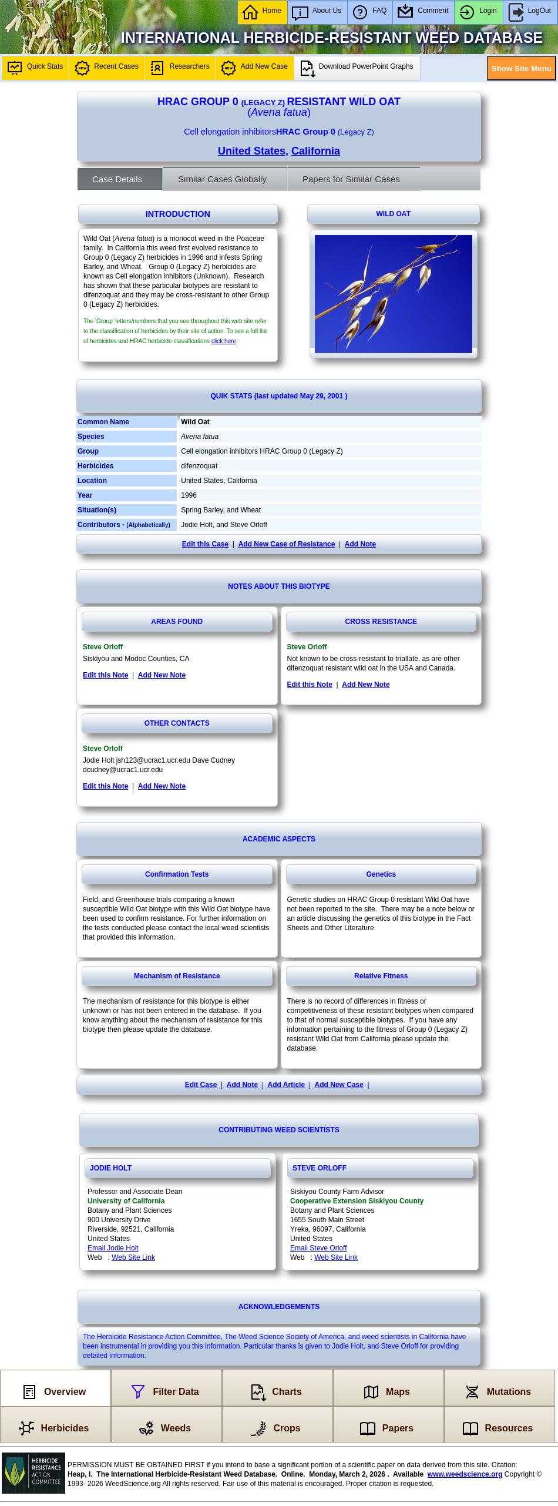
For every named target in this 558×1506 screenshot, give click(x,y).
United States (251, 151)
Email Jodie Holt (113, 1248)
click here (223, 341)
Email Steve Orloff (318, 1248)
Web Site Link (133, 1257)
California (315, 151)
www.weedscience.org (465, 1474)
